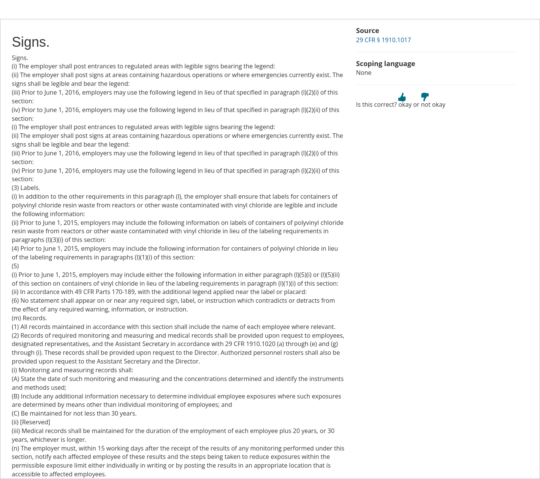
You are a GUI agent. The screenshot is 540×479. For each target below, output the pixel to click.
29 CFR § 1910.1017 (383, 40)
